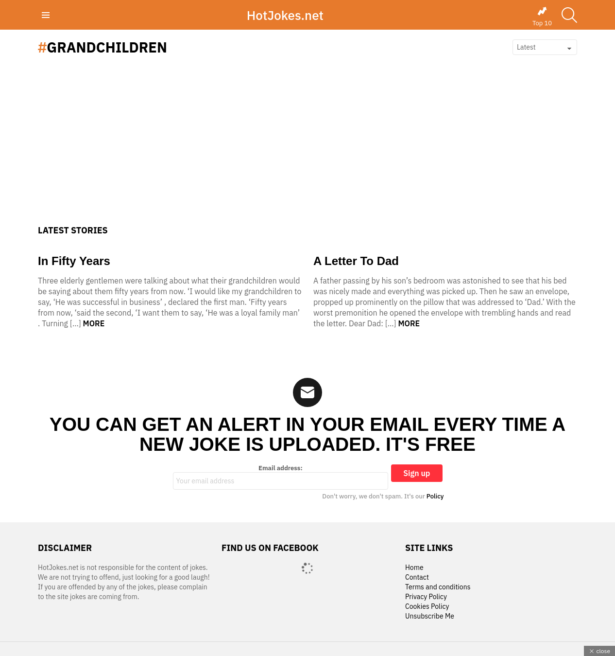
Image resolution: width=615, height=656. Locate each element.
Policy (435, 496)
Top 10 (542, 16)
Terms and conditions (438, 587)
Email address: (281, 477)
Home (414, 568)
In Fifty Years (74, 260)
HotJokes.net (285, 15)
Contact (417, 577)
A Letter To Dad (356, 260)
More (94, 323)
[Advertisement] (307, 152)
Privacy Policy (426, 597)
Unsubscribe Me (429, 616)
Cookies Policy (427, 607)
